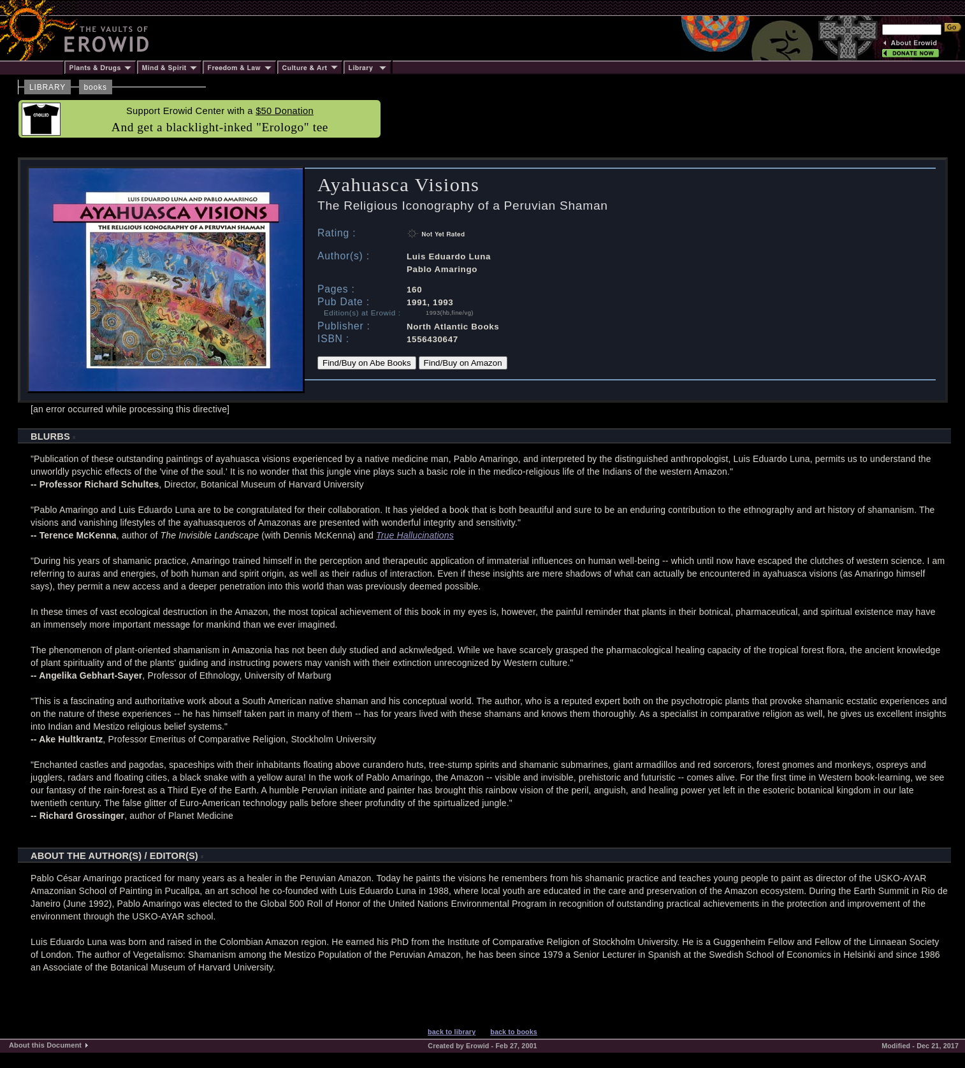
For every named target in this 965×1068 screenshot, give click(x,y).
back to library (451, 1032)
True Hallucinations (415, 535)
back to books (513, 1032)
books (95, 87)
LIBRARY (47, 87)
